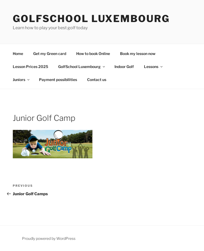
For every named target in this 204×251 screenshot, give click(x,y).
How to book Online (93, 53)
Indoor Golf (124, 66)
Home (18, 53)
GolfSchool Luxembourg (91, 18)
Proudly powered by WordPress (48, 238)
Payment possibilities (58, 79)
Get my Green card (49, 53)
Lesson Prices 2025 (30, 66)
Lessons (153, 66)
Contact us (96, 79)
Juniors (21, 79)
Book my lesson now (137, 53)
